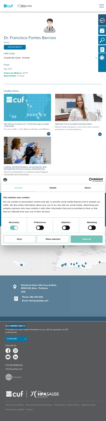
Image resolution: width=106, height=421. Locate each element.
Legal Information (88, 405)
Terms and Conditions (14, 405)
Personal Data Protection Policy (39, 405)
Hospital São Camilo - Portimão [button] (17, 58)
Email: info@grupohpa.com (35, 300)
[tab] (53, 59)
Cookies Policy (73, 405)
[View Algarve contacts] (75, 250)
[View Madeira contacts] (22, 250)
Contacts (29, 409)
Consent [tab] (18, 188)
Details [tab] (53, 188)
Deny (19, 239)
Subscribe (12, 339)
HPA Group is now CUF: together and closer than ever (26, 125)
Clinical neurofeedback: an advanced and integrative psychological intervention (25, 168)
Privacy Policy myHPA (14, 409)
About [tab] (88, 188)
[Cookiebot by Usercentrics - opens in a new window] (91, 180)
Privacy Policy (60, 405)
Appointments (15, 47)
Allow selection (53, 239)
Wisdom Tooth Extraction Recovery (73, 124)
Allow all (86, 239)
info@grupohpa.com (13, 369)
